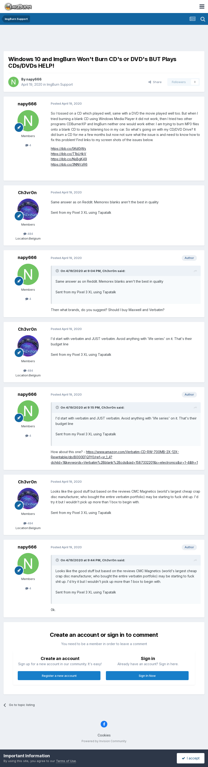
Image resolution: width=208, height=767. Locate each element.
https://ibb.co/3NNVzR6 (69, 164)
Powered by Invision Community (104, 741)
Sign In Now (147, 676)
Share (155, 82)
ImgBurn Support (60, 84)
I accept (190, 758)
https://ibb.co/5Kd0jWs (68, 149)
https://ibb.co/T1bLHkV (68, 154)
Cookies (104, 735)
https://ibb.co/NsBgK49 (69, 159)
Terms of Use (66, 761)
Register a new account (59, 676)
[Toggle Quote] (58, 271)
